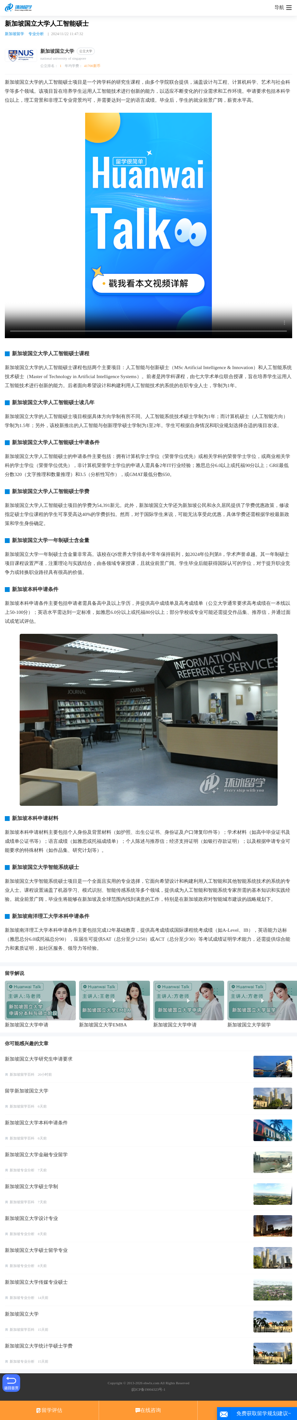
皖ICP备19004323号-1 (148, 1389)
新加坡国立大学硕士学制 (31, 1186)
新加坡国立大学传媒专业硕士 (36, 1282)
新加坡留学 (14, 34)
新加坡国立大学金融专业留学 (36, 1154)
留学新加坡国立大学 (26, 1090)
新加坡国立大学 (22, 1314)
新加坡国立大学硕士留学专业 (36, 1250)
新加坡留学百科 (22, 1074)
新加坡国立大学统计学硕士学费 (39, 1346)
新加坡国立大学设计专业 (31, 1218)
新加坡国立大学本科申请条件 (36, 1122)
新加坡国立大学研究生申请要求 (39, 1059)
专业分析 (36, 34)
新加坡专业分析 (22, 1170)
